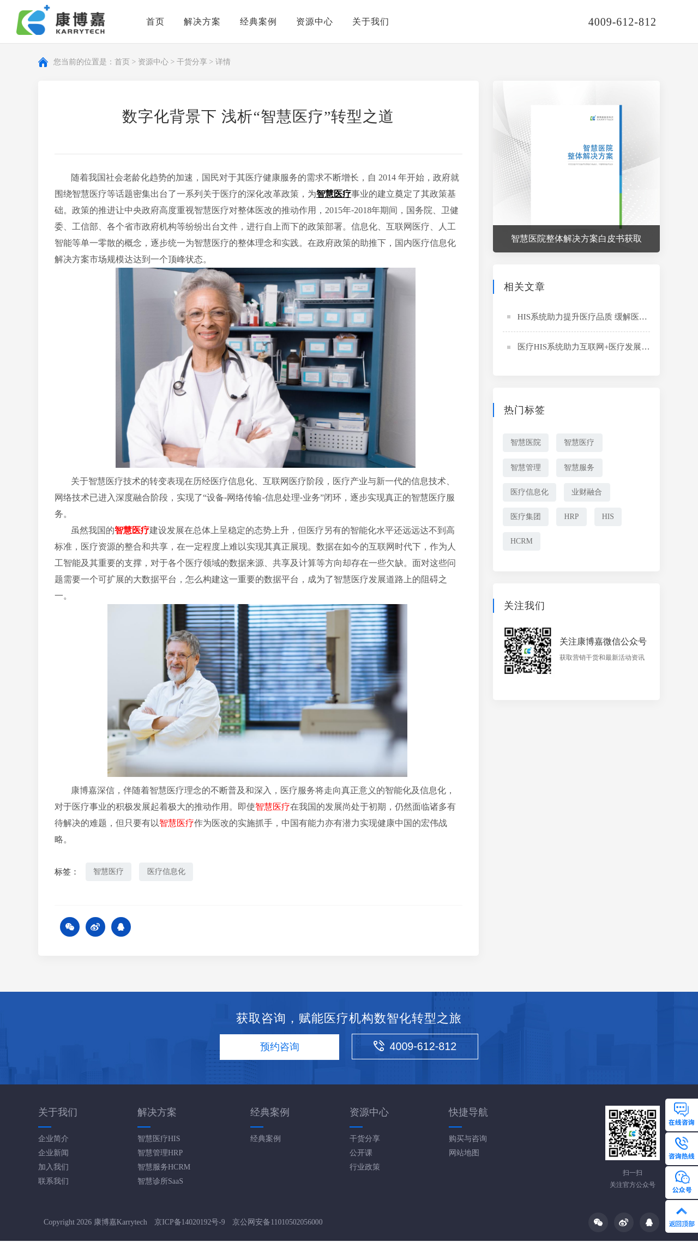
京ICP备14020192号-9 (190, 1223)
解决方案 (202, 21)
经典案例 (258, 21)
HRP (573, 518)
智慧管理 (526, 467)
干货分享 (192, 62)
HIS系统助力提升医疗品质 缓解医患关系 (591, 316)
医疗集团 (526, 518)
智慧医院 (526, 442)
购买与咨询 (468, 1139)
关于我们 (370, 21)
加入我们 (53, 1167)
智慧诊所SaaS (160, 1182)
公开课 (361, 1153)
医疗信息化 (168, 871)
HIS (611, 518)
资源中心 (314, 21)
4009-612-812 (420, 1047)
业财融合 (589, 493)
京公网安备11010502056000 (278, 1223)
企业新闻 (53, 1153)
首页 (155, 21)
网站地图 (464, 1153)
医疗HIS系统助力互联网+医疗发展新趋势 (592, 346)
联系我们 (53, 1182)
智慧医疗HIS (158, 1139)
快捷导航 (468, 1112)
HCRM (522, 543)
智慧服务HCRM (163, 1167)
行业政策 (365, 1167)
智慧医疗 (109, 871)
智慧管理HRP (160, 1153)
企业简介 (53, 1139)
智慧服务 (581, 467)
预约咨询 (277, 1047)
